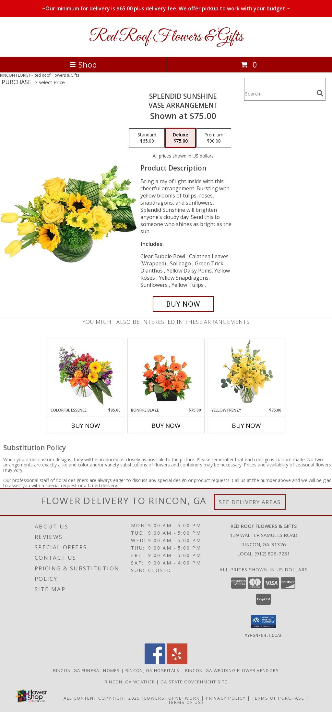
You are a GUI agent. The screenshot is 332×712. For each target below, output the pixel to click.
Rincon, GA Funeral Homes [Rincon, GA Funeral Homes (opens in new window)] (86, 670)
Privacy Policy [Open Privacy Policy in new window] (226, 698)
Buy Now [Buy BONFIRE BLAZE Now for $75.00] (166, 425)
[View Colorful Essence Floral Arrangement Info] (86, 373)
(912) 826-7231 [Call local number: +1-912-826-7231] (272, 553)
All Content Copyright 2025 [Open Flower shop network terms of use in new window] (102, 698)
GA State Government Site (193, 681)
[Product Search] (279, 93)
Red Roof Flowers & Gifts (166, 37)
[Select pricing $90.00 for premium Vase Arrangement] (214, 138)
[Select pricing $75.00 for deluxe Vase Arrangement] (180, 138)
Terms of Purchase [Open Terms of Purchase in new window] (278, 698)
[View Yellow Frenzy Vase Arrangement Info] (246, 373)
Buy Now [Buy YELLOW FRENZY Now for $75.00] (246, 425)
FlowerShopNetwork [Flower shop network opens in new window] (171, 698)
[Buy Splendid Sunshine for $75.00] (183, 304)
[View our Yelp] (177, 662)
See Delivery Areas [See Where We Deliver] (250, 502)
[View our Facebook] (155, 662)
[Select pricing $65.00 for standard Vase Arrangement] (146, 138)
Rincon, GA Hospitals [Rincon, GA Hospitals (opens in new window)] (152, 670)
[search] (320, 93)
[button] (263, 621)
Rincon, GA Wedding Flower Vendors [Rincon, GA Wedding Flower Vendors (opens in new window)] (232, 670)
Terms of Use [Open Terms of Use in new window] (186, 702)
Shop (83, 64)
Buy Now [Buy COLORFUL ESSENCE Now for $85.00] (85, 425)
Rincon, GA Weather (130, 681)
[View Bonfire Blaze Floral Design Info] (166, 373)
